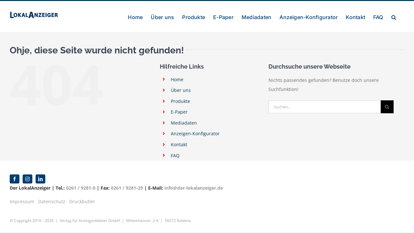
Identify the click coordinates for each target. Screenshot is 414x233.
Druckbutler (82, 201)
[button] (401, 16)
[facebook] (14, 178)
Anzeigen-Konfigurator (195, 133)
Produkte (180, 101)
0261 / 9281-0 (80, 188)
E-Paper (179, 112)
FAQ (175, 155)
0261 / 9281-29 (127, 188)
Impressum (22, 201)
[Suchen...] (324, 106)
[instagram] (27, 178)
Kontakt (179, 144)
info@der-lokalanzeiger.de (193, 188)
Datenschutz (51, 201)
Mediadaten (184, 123)
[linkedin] (40, 178)
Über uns (181, 90)
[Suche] (387, 106)
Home (177, 79)
